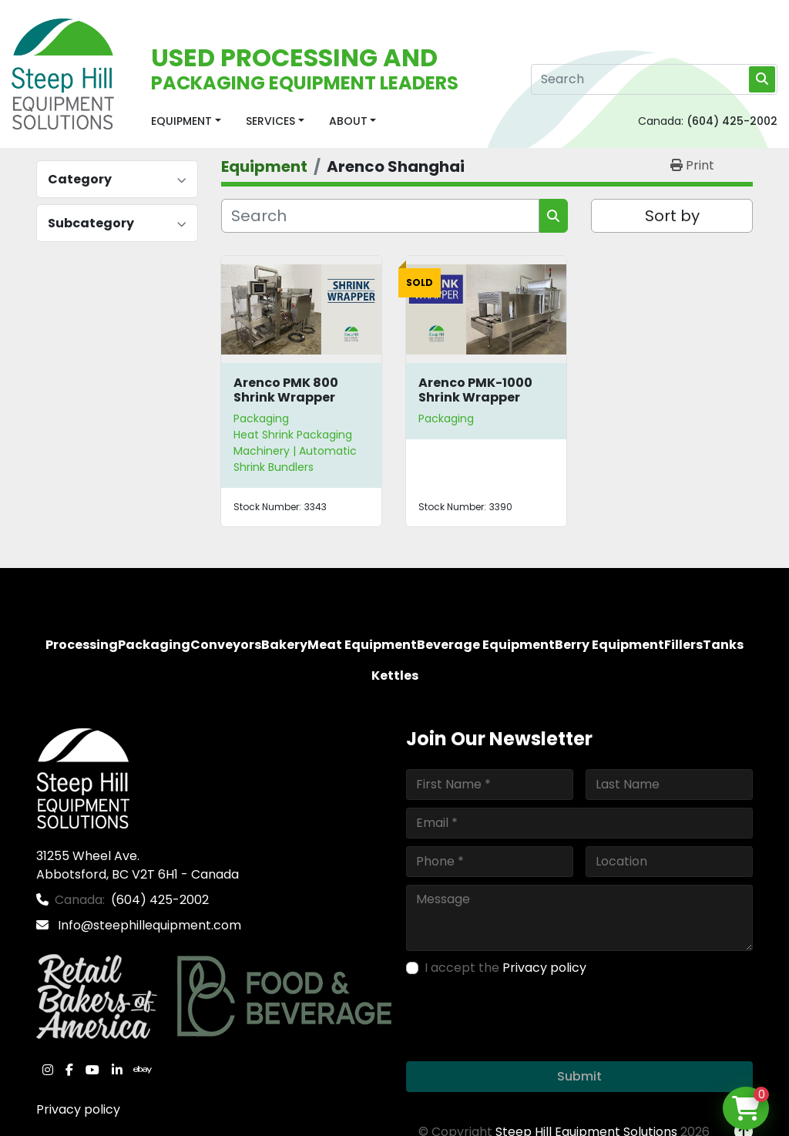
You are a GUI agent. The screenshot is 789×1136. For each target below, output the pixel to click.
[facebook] (69, 1070)
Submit (579, 1076)
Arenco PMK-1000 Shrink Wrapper (475, 390)
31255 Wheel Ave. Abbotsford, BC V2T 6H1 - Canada (137, 865)
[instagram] (47, 1070)
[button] (186, 121)
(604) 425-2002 (732, 121)
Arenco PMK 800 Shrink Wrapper (285, 390)
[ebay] (142, 1070)
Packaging (261, 418)
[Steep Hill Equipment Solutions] (82, 777)
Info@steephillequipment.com (148, 925)
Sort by (672, 216)
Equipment (181, 121)
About (348, 121)
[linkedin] (117, 1070)
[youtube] (92, 1070)
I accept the (505, 967)
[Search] (654, 79)
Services (270, 121)
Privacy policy (78, 1109)
